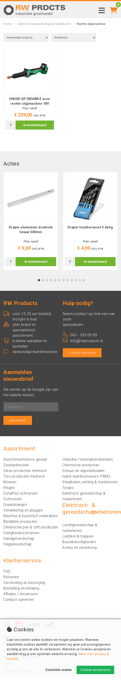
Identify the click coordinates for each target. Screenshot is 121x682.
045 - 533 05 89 (80, 338)
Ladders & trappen (78, 540)
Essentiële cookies (59, 670)
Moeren (9, 485)
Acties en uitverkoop (79, 551)
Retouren (11, 580)
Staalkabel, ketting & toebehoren (90, 485)
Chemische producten (80, 469)
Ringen (9, 491)
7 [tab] (64, 284)
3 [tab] (47, 284)
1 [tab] (39, 284)
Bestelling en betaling (21, 592)
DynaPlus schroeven (20, 497)
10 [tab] (76, 284)
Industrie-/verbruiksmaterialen (87, 463)
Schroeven (12, 502)
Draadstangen (15, 508)
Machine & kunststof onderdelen (30, 519)
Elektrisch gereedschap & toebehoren (44, 24)
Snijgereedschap (17, 548)
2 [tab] (43, 284)
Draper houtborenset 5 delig (90, 231)
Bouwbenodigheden (79, 545)
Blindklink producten (20, 525)
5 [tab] (55, 284)
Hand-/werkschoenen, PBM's (86, 480)
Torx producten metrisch (24, 480)
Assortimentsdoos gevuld (25, 463)
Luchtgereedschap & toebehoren (79, 531)
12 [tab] (84, 284)
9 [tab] (72, 284)
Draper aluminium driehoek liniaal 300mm (31, 233)
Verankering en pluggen (23, 514)
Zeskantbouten (16, 469)
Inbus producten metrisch (25, 474)
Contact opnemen (82, 356)
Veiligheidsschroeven (21, 536)
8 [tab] (68, 284)
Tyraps (68, 491)
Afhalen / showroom (20, 597)
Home (7, 24)
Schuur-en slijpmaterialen (83, 474)
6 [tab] (59, 284)
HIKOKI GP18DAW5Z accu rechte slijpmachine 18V (29, 103)
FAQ (6, 575)
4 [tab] (51, 284)
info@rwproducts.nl (83, 344)
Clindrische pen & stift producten (30, 531)
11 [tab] (80, 284)
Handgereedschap (18, 542)
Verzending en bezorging (24, 586)
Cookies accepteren (95, 670)
